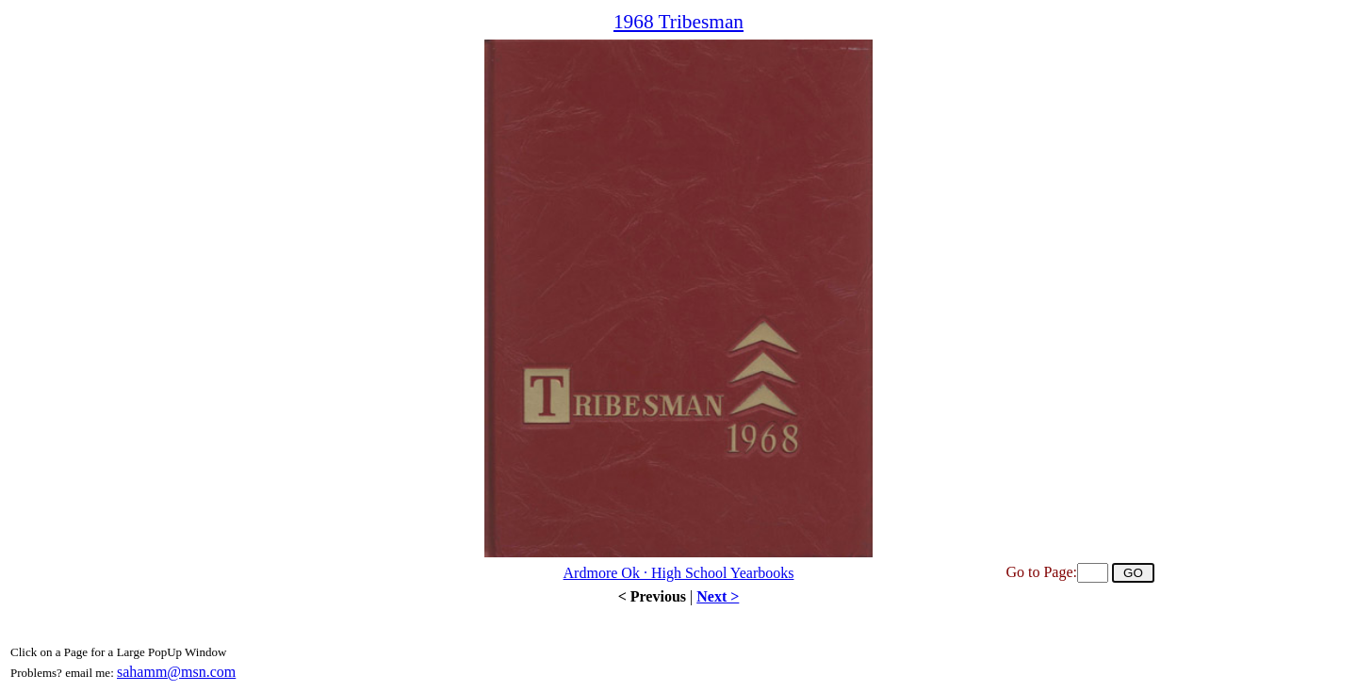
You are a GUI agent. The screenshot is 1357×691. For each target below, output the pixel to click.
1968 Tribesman (678, 21)
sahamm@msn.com (176, 672)
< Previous (652, 596)
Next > (717, 596)
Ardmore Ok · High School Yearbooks (679, 573)
